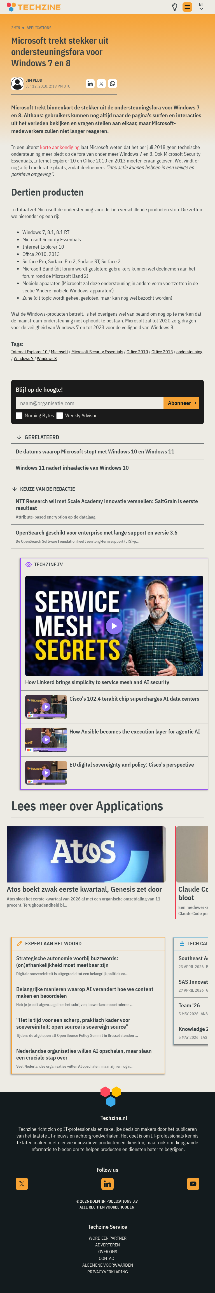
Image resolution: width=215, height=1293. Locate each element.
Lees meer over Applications (87, 806)
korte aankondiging (60, 147)
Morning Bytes (39, 415)
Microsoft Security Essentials (97, 351)
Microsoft (59, 351)
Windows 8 (47, 358)
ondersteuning (189, 351)
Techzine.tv (48, 564)
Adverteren (107, 1245)
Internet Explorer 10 (29, 351)
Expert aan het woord (53, 943)
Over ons (107, 1251)
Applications (39, 27)
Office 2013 (162, 351)
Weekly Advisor (81, 415)
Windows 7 (24, 358)
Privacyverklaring (107, 1271)
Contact (107, 1258)
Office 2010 (137, 351)
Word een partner (108, 1238)
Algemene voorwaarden (107, 1265)
